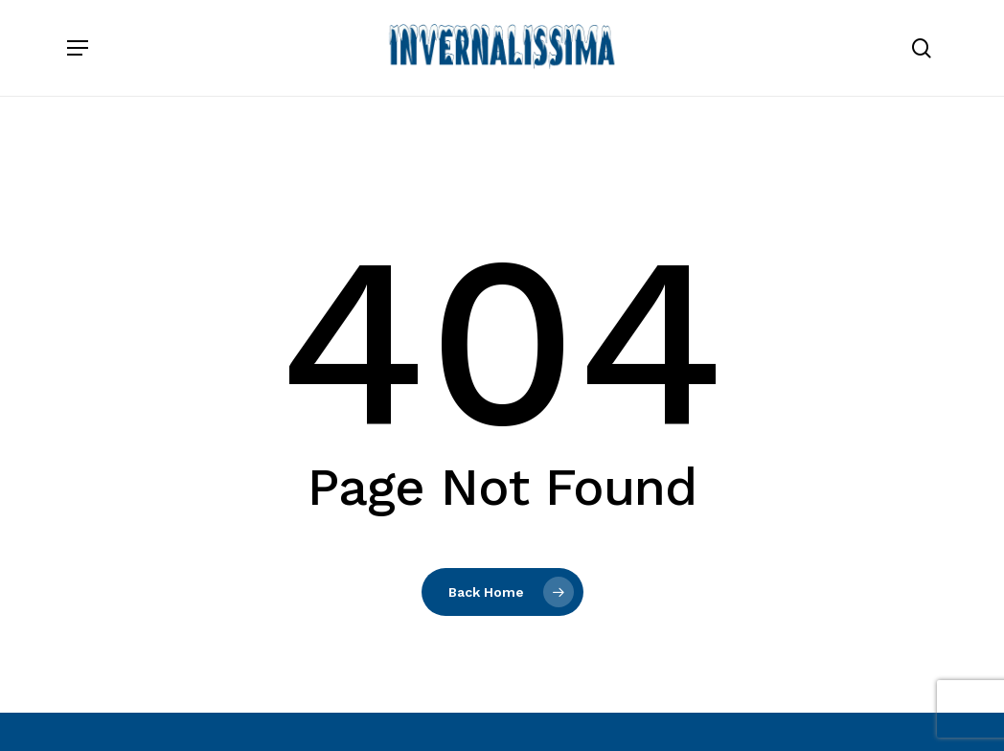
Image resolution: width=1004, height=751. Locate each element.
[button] (77, 47)
